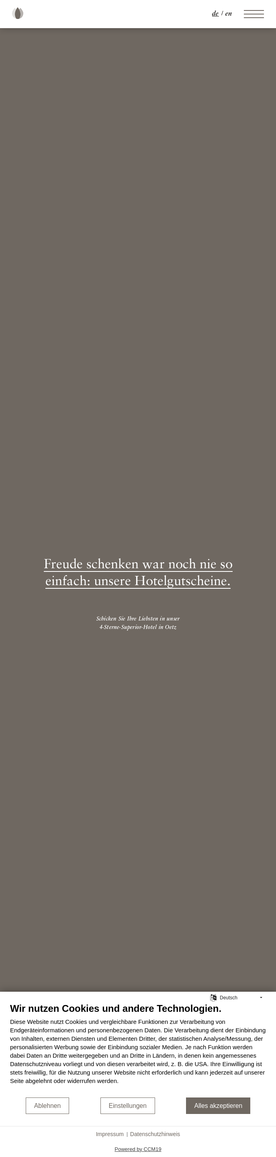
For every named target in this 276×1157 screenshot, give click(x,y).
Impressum (110, 1134)
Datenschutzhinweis (155, 1134)
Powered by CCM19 (137, 1149)
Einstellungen (128, 1105)
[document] (138, 1049)
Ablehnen (47, 1105)
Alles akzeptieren (218, 1105)
